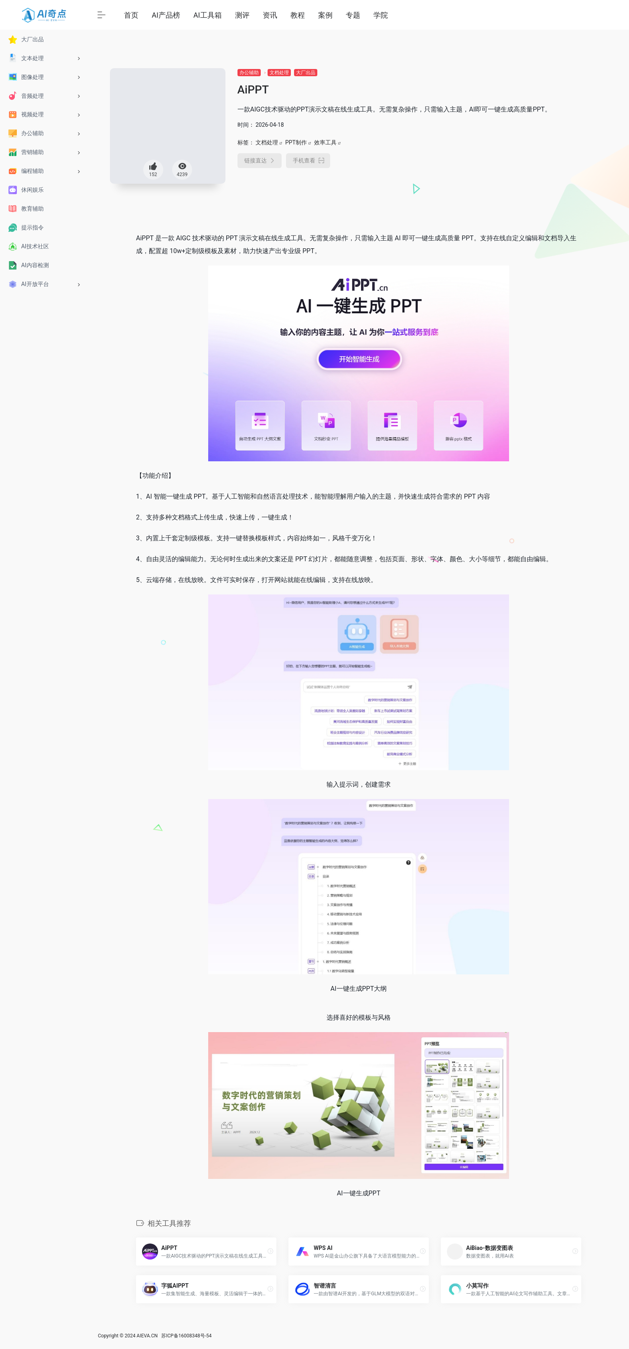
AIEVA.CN (147, 1336)
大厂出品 (305, 72)
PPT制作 (296, 142)
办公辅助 (249, 72)
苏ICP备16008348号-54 (186, 1336)
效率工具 (325, 142)
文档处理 (279, 72)
